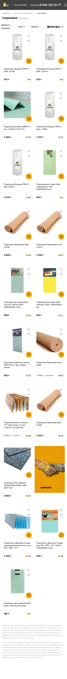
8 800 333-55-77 (50, 5)
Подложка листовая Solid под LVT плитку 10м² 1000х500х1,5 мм (16, 304)
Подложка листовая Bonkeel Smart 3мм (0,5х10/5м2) (17, 604)
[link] (50, 469)
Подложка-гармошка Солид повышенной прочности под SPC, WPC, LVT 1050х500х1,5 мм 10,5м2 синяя (17, 548)
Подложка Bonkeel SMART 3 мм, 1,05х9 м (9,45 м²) (17, 127)
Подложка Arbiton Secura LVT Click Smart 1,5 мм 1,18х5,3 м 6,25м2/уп (16, 425)
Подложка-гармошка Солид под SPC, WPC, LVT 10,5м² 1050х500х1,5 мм (49, 545)
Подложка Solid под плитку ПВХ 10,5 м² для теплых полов (16, 365)
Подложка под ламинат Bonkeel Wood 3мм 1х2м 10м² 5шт (15, 485)
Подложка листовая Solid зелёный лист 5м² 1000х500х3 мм (48, 186)
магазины (35, 5)
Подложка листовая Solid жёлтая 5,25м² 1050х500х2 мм (49, 304)
